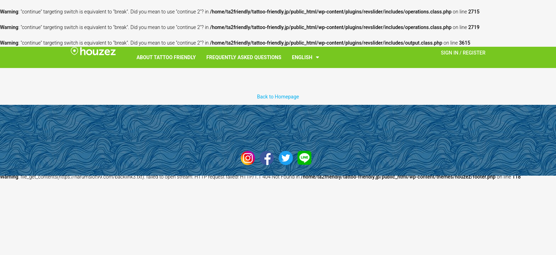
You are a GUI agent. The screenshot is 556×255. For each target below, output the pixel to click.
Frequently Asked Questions (243, 57)
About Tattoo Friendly (166, 57)
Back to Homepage (278, 97)
